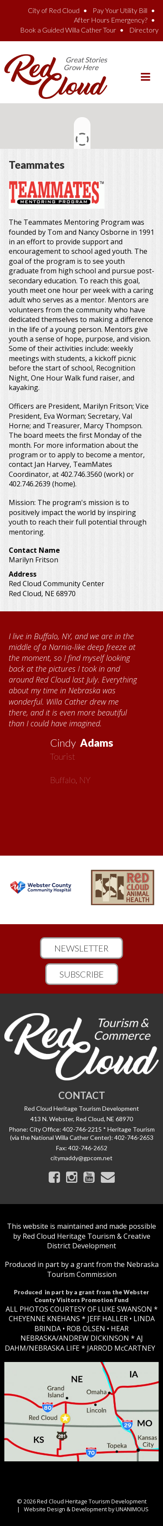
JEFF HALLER (107, 1318)
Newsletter (81, 948)
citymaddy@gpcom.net (81, 1158)
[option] (81, 705)
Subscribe (82, 974)
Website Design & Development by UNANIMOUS (86, 1509)
